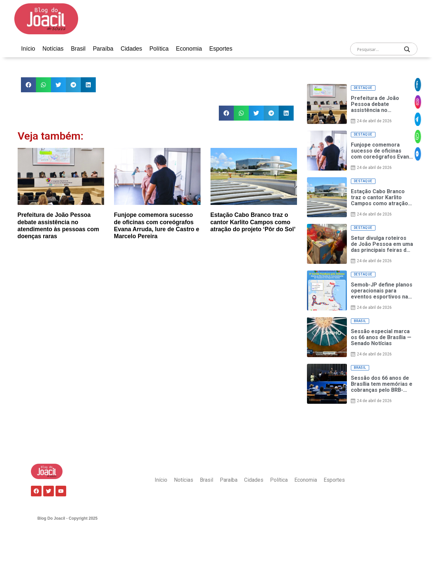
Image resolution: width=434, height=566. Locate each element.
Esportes (220, 48)
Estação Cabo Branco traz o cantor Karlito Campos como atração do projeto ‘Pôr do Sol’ (253, 222)
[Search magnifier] (407, 49)
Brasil (78, 48)
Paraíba (103, 48)
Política (159, 48)
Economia (189, 48)
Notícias (53, 48)
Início (28, 48)
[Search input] (377, 49)
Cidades (131, 48)
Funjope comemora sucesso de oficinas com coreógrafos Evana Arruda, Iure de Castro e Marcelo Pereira (157, 225)
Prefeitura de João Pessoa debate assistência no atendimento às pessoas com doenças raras (58, 225)
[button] (28, 84)
